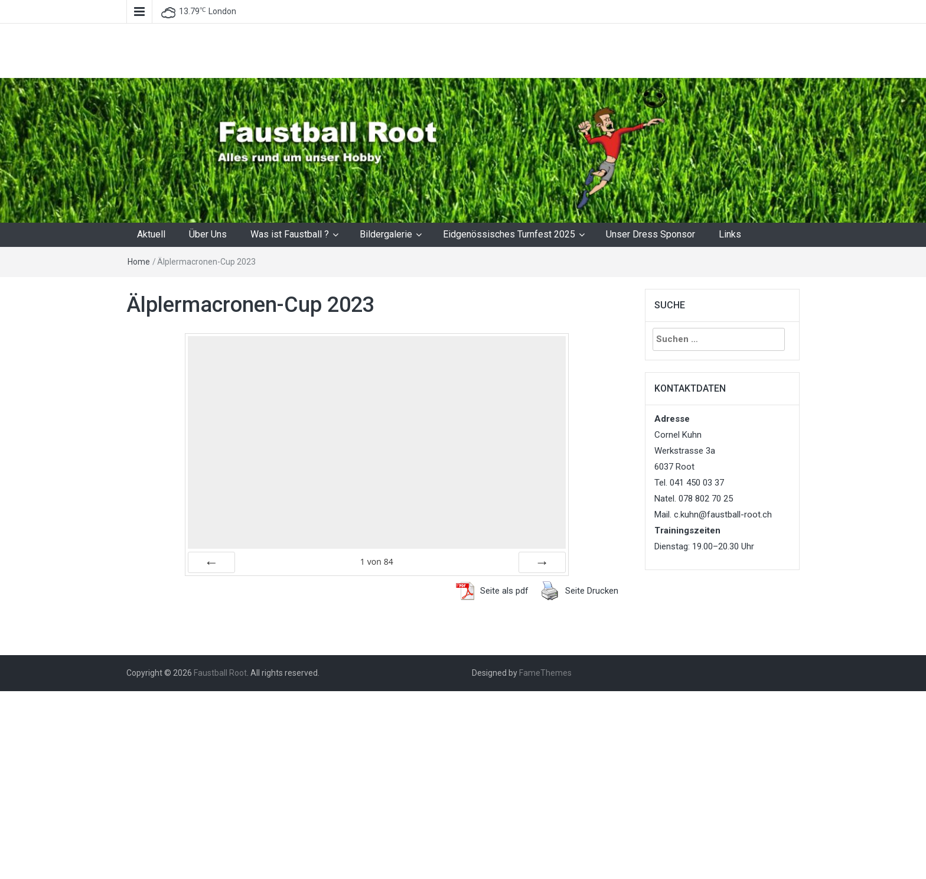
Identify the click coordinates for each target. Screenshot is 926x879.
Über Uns (208, 234)
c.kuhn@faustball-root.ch (723, 514)
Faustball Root (220, 673)
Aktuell (151, 234)
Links (730, 234)
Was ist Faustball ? (289, 234)
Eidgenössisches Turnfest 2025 (509, 234)
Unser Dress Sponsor (650, 234)
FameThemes (545, 673)
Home (139, 261)
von (376, 561)
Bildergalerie (386, 234)
